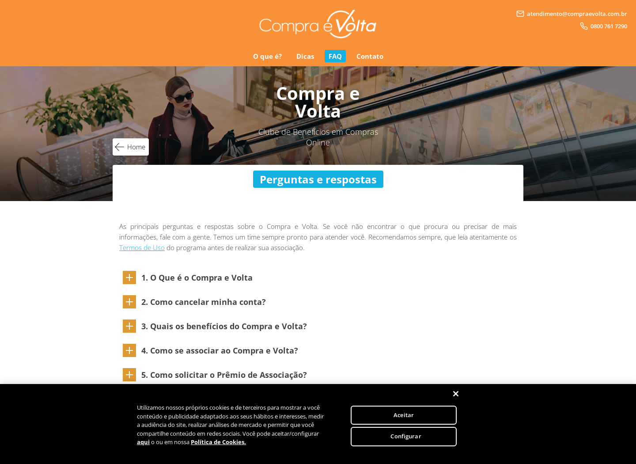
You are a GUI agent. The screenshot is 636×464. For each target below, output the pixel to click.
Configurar (405, 436)
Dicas (305, 56)
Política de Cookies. (218, 442)
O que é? (267, 56)
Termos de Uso (142, 247)
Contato (369, 56)
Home (136, 146)
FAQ (335, 56)
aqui (143, 442)
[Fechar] (456, 393)
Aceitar (404, 415)
